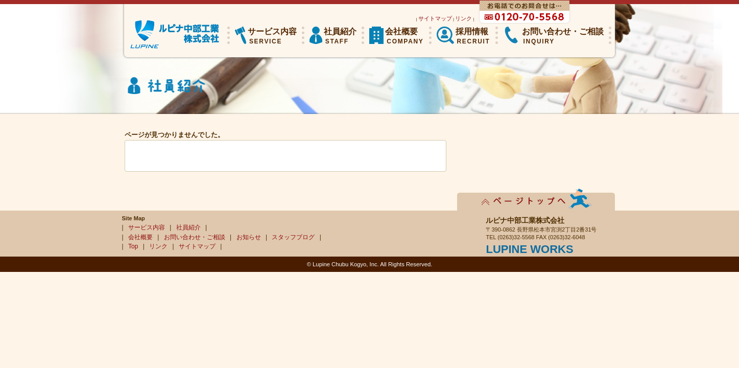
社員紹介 (188, 227)
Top (133, 246)
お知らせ (248, 237)
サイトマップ (435, 18)
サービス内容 (146, 227)
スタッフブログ (293, 237)
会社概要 (140, 237)
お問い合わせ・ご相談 (194, 237)
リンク (463, 18)
